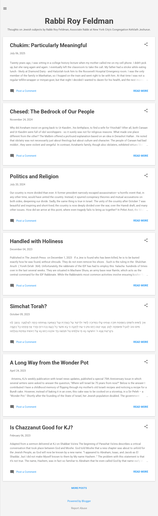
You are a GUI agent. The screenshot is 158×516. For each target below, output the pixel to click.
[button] (146, 44)
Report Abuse (79, 508)
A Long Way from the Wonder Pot (49, 363)
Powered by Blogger (79, 501)
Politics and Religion (34, 176)
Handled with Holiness (36, 241)
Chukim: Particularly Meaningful (48, 45)
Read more (140, 90)
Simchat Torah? (28, 306)
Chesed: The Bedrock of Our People (52, 111)
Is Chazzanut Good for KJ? (41, 427)
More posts (79, 488)
